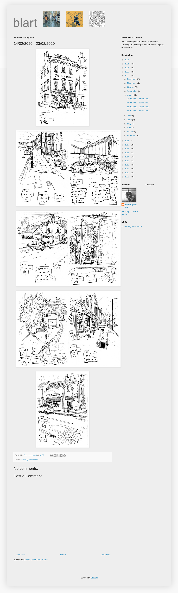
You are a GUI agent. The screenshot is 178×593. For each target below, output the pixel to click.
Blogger (94, 578)
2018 (127, 140)
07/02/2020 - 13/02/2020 (138, 103)
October (131, 87)
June (129, 119)
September (132, 91)
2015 (127, 152)
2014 (127, 157)
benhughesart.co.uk (133, 226)
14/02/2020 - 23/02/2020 (138, 98)
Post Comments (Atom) (37, 559)
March (130, 131)
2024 (127, 67)
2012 (127, 165)
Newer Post (20, 555)
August (130, 95)
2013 (127, 160)
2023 (127, 72)
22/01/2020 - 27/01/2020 (138, 110)
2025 (127, 64)
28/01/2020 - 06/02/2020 (138, 106)
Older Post (105, 555)
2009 (127, 177)
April (129, 127)
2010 (127, 172)
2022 (127, 76)
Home (63, 555)
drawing (25, 459)
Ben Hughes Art (131, 206)
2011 (127, 169)
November (132, 83)
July (129, 116)
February (131, 136)
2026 (127, 59)
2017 (127, 145)
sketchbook (34, 459)
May (129, 124)
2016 (127, 149)
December (132, 79)
